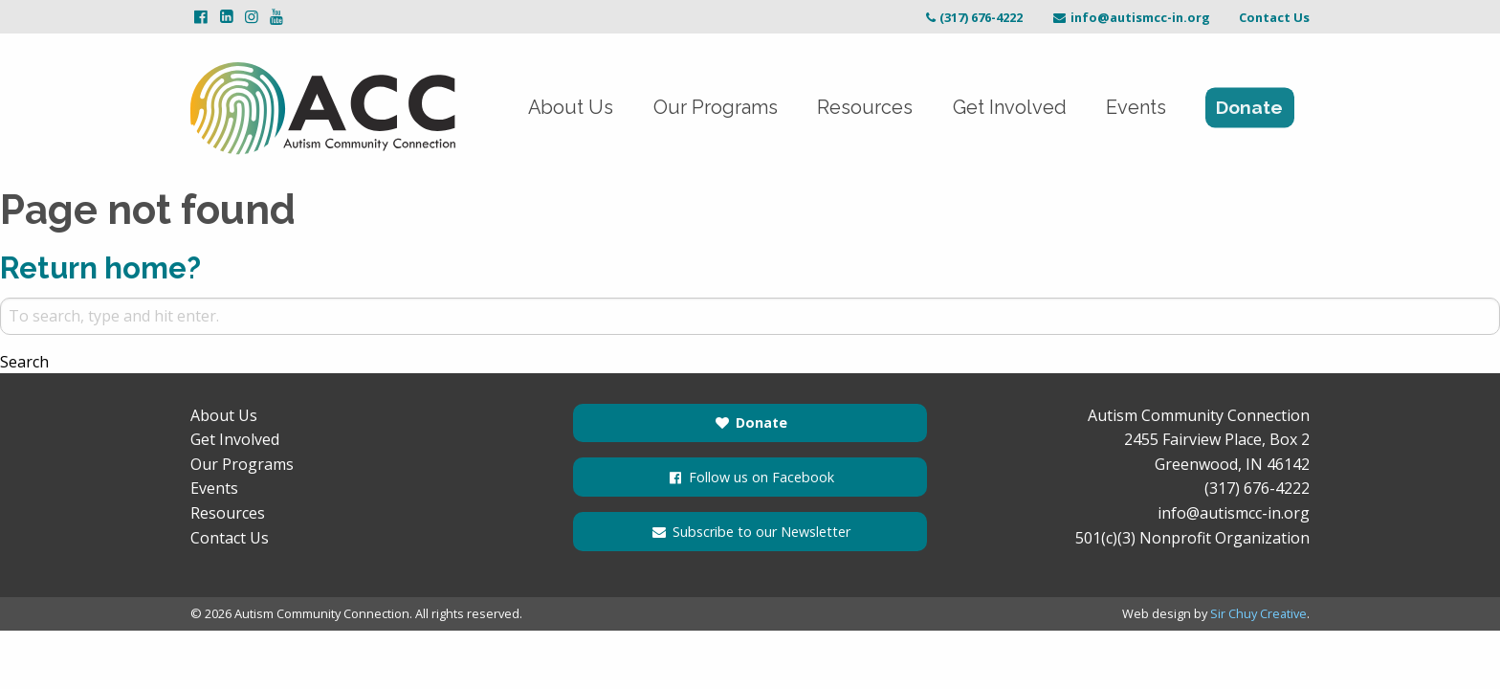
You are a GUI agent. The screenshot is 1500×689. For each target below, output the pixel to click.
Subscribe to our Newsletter (750, 531)
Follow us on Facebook (750, 477)
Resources (858, 108)
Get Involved (1005, 108)
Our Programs (706, 108)
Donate (1249, 108)
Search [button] (24, 361)
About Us (559, 108)
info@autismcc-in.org (1131, 17)
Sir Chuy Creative (1258, 613)
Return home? (104, 267)
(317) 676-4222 (972, 17)
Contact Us (1274, 17)
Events (1134, 108)
